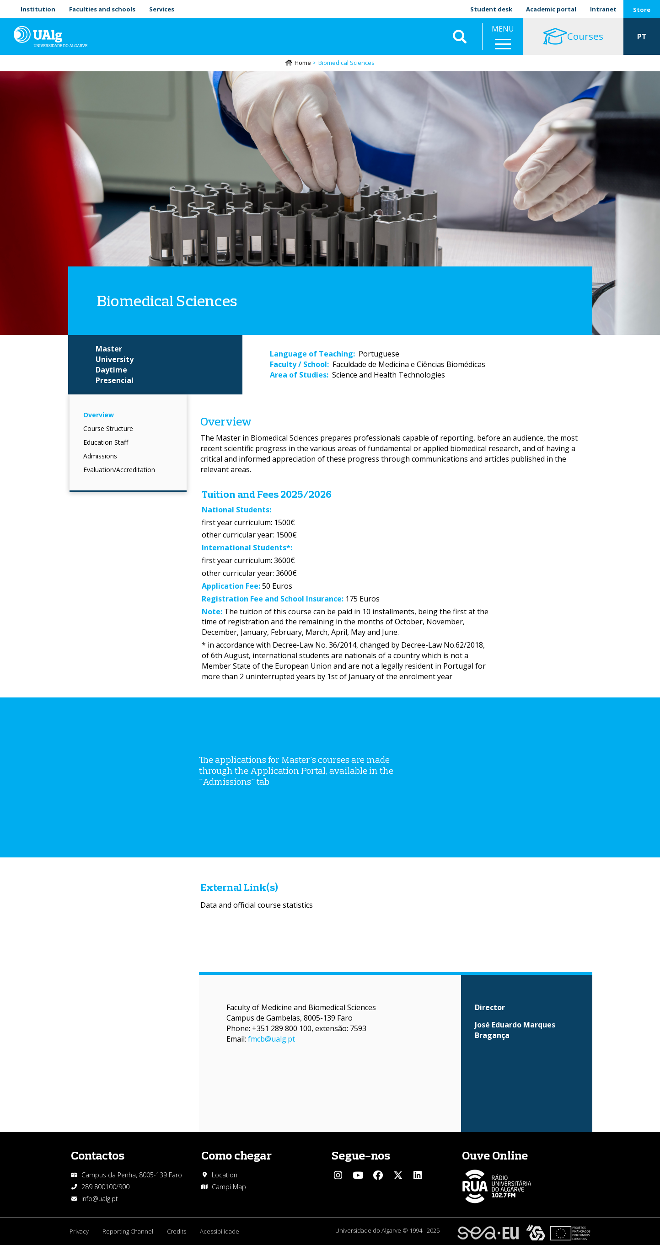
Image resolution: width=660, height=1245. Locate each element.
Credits (176, 1231)
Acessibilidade (219, 1231)
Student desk (491, 9)
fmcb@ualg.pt (271, 1039)
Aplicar (459, 36)
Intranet (603, 9)
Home (303, 63)
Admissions (100, 456)
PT (642, 37)
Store (641, 9)
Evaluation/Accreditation (119, 469)
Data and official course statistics (256, 905)
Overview (98, 414)
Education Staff (105, 442)
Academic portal (551, 9)
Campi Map (229, 1186)
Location (224, 1175)
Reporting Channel (127, 1231)
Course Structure (108, 428)
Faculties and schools (102, 9)
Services (161, 9)
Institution (38, 9)
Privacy (79, 1231)
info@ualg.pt (99, 1198)
